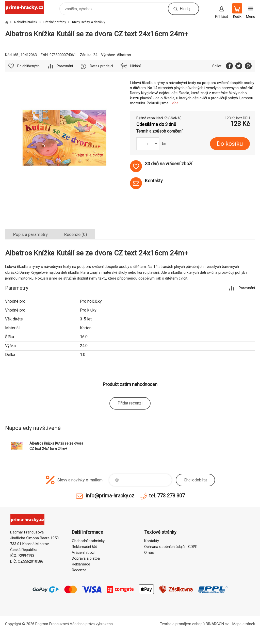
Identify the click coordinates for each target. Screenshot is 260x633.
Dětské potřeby (54, 22)
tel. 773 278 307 (167, 496)
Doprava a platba (86, 558)
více (175, 103)
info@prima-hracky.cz (110, 496)
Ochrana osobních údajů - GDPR (171, 546)
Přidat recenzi (130, 403)
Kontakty (151, 541)
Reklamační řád (84, 546)
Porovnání (65, 66)
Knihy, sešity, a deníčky (88, 22)
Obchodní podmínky (88, 541)
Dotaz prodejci (101, 66)
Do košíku (230, 143)
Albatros (124, 55)
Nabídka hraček (25, 22)
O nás (149, 552)
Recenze (79, 570)
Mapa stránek (243, 624)
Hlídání (135, 66)
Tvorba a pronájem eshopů (182, 624)
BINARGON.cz (217, 624)
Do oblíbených (28, 66)
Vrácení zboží (83, 552)
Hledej (185, 8)
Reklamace (81, 564)
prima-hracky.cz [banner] (27, 7)
